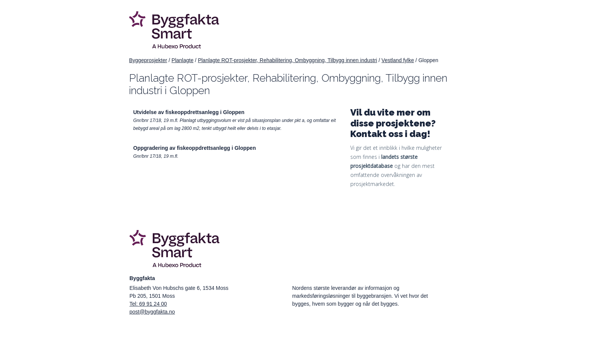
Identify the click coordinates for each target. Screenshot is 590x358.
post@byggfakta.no (152, 312)
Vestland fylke (398, 60)
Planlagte (182, 60)
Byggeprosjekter (148, 60)
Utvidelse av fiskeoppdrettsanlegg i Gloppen (189, 112)
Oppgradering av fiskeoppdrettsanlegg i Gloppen (194, 148)
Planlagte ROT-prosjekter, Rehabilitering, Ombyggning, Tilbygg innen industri (287, 60)
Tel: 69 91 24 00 (148, 304)
